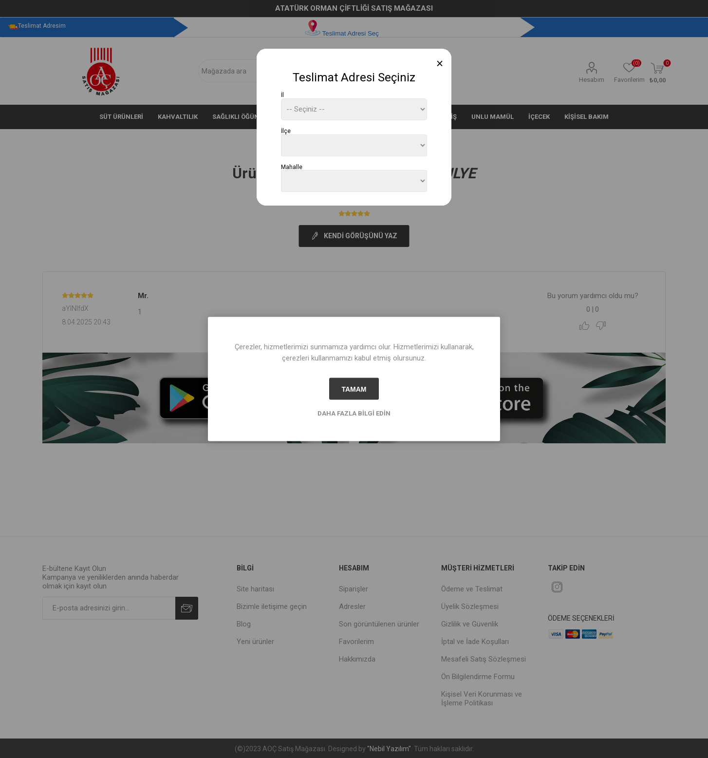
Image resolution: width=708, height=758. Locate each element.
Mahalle (291, 166)
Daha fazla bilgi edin (354, 413)
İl (282, 95)
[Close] (440, 63)
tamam (353, 389)
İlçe (286, 131)
